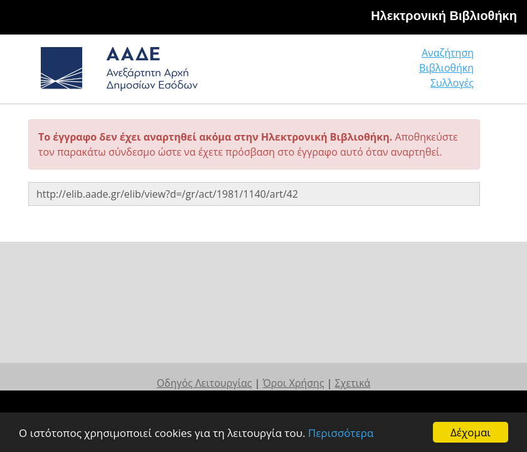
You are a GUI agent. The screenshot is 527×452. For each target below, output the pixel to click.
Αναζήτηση (448, 53)
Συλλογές (452, 83)
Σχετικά (353, 383)
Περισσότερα (340, 433)
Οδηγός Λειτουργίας (204, 383)
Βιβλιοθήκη (446, 68)
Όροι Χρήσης (293, 383)
